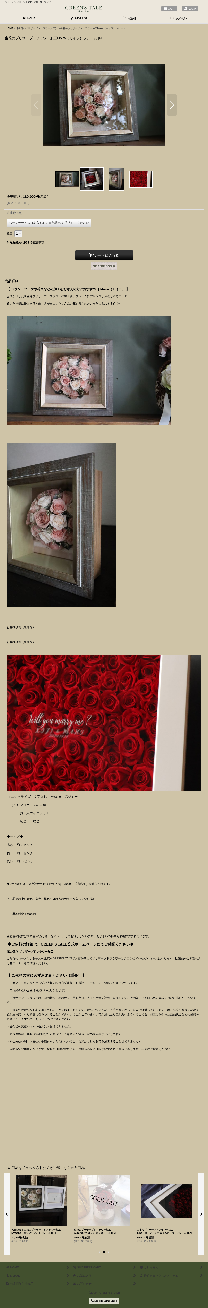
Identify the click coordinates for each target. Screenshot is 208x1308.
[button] (36, 105)
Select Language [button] (104, 1300)
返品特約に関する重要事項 (25, 242)
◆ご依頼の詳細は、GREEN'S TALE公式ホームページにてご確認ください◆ (71, 944)
